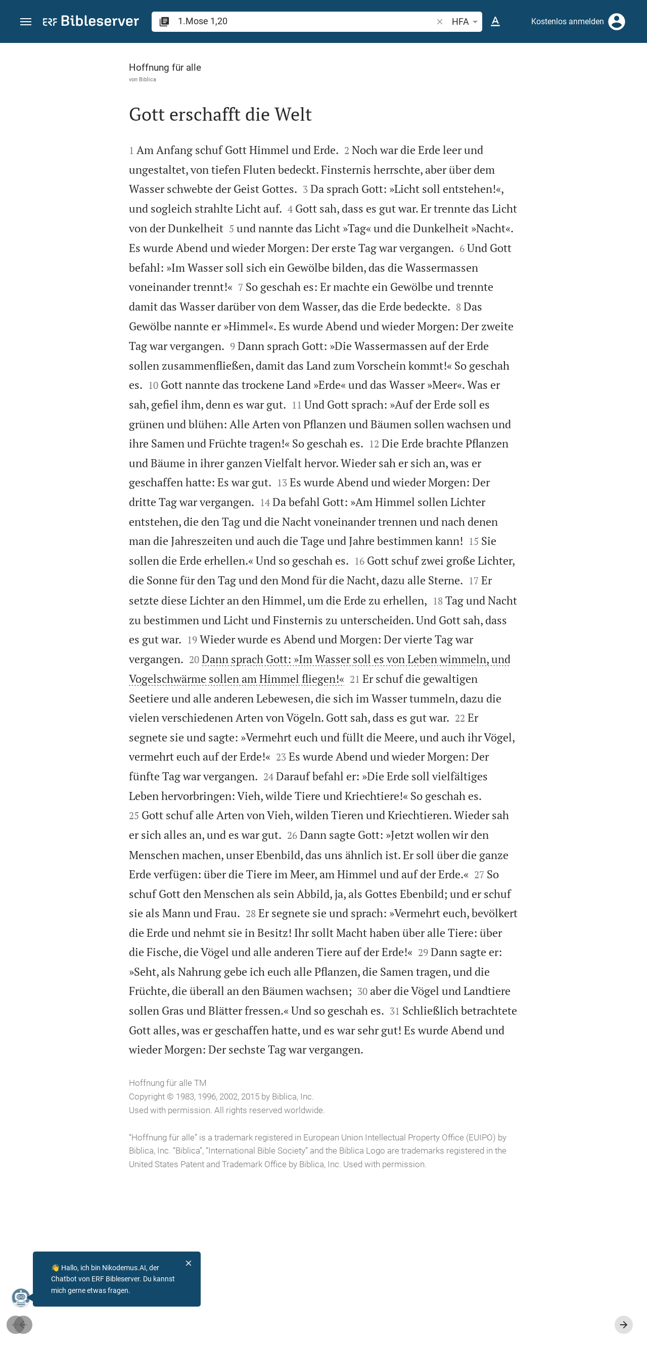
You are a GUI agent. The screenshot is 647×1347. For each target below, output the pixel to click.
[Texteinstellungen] (495, 22)
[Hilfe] (631, 83)
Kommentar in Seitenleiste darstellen (525, 346)
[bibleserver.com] (91, 22)
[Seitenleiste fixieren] (426, 52)
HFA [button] (466, 22)
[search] (306, 21)
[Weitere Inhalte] (539, 212)
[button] (25, 22)
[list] (539, 391)
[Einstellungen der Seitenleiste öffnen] (615, 83)
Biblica (61, 79)
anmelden (503, 138)
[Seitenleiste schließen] (426, 704)
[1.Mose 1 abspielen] (539, 562)
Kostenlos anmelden (567, 21)
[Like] (448, 83)
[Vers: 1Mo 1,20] (510, 62)
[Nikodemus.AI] (23, 1297)
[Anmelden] (617, 22)
